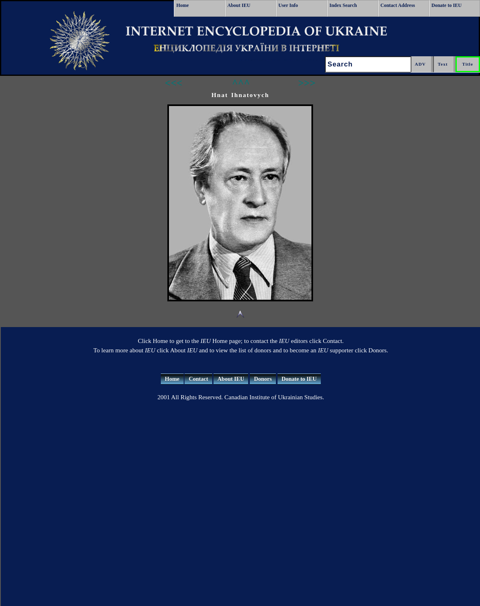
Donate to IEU (446, 5)
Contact (198, 379)
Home (182, 5)
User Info (288, 5)
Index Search (343, 5)
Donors (263, 379)
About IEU (238, 5)
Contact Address (397, 5)
